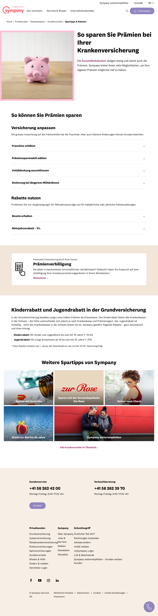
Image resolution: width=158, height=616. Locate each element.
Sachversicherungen (40, 551)
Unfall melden (81, 546)
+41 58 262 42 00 (44, 488)
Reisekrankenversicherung (43, 542)
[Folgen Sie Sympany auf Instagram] (49, 580)
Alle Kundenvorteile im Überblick (78, 447)
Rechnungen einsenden (86, 538)
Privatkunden (21, 21)
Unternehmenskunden (82, 10)
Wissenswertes (37, 21)
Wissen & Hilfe (37, 559)
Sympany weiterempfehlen (114, 3)
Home (12, 8)
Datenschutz (83, 592)
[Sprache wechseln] (150, 3)
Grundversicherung (39, 534)
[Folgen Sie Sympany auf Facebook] (31, 580)
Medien (62, 546)
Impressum (59, 596)
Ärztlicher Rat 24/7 (84, 534)
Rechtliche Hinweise (63, 592)
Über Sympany (65, 534)
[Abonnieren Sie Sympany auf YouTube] (40, 580)
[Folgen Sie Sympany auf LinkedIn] (57, 580)
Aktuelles (63, 554)
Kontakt (138, 3)
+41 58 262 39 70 (109, 488)
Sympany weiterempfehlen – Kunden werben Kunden (98, 561)
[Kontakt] (149, 606)
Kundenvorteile (55, 21)
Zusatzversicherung (40, 538)
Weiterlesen (40, 277)
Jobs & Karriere (62, 540)
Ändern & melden (38, 563)
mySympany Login (84, 551)
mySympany (143, 10)
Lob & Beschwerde (84, 555)
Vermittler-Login (38, 567)
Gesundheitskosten (94, 60)
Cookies (97, 592)
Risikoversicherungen (41, 546)
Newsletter (64, 550)
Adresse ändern (82, 542)
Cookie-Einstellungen (115, 592)
